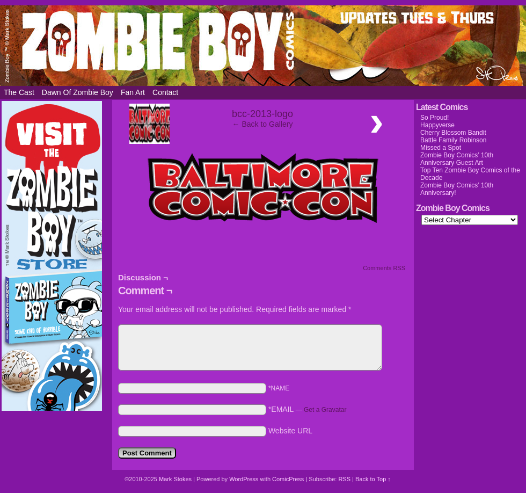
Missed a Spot (440, 147)
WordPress (243, 479)
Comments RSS (384, 268)
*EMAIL (307, 409)
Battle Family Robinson (453, 140)
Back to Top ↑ (373, 479)
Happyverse (437, 125)
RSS (344, 479)
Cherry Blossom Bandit (453, 132)
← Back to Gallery (262, 124)
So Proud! (434, 117)
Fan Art (133, 92)
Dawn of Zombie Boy (77, 92)
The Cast (19, 92)
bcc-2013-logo (262, 113)
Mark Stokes (176, 479)
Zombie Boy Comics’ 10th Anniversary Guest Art (456, 158)
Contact (165, 92)
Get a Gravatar (325, 410)
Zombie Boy (263, 45)
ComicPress (288, 479)
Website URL (290, 430)
